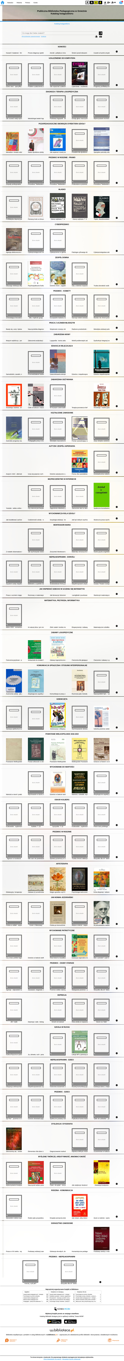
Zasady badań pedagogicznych (30, 1298)
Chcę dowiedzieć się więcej (52, 1359)
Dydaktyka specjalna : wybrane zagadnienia (60, 1296)
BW (91, 2)
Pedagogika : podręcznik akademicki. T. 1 (33, 1301)
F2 (114, 2)
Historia (19, 3)
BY (100, 2)
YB (96, 2)
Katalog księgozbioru (62, 24)
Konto (36, 3)
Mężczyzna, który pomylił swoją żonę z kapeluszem (88, 1301)
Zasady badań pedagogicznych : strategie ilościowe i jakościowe (38, 1294)
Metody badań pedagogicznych (30, 1299)
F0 (105, 2)
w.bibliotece (52, 1335)
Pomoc (27, 3)
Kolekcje (43, 36)
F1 (109, 2)
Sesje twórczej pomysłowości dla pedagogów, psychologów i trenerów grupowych (69, 1299)
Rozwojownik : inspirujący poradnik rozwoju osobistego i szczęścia (65, 1298)
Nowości (10, 3)
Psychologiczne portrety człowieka (31, 1296)
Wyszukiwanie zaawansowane (31, 36)
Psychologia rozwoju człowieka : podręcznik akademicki (63, 1301)
